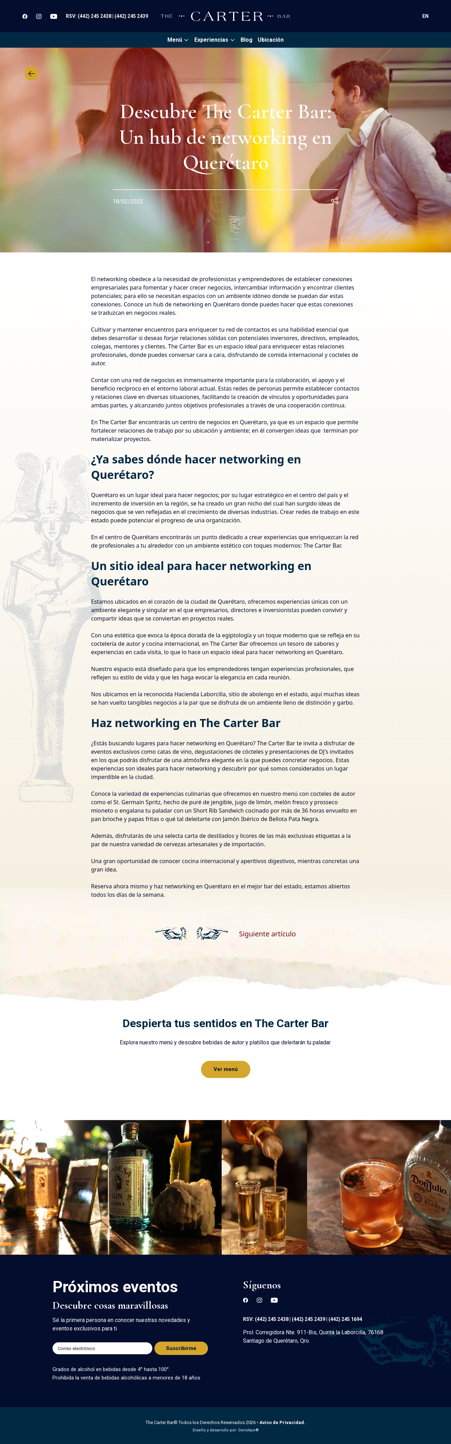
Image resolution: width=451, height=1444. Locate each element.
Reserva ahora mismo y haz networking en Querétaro (161, 886)
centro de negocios (205, 422)
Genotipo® (248, 1430)
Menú (178, 39)
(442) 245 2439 (131, 16)
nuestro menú (279, 794)
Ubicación (271, 39)
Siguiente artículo (267, 933)
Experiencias (214, 39)
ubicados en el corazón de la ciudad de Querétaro (180, 601)
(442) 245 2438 (95, 16)
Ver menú (226, 1069)
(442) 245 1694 (345, 1319)
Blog (246, 39)
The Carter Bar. (322, 545)
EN (425, 16)
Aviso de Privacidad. (282, 1422)
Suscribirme (181, 1348)
